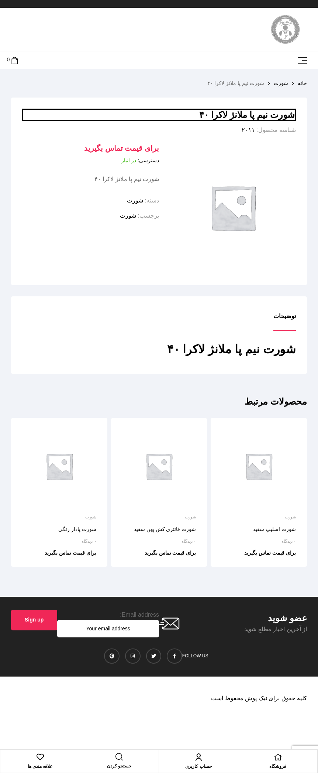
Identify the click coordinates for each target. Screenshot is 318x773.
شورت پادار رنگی (77, 529)
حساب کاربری (198, 766)
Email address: (139, 615)
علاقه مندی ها (40, 766)
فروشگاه (277, 766)
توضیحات (284, 316)
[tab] (284, 322)
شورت (281, 83)
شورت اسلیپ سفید (274, 529)
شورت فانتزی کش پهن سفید (165, 529)
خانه (302, 83)
